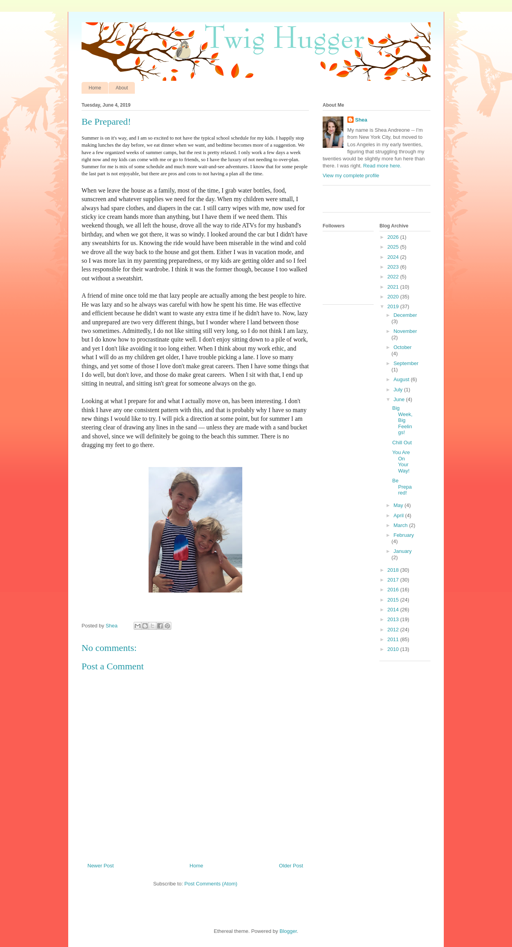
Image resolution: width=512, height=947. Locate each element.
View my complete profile (351, 175)
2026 (393, 237)
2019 (393, 306)
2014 (393, 610)
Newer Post (100, 866)
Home (95, 88)
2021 (393, 287)
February (404, 535)
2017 (393, 580)
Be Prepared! (402, 487)
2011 (393, 639)
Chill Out (402, 442)
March (401, 525)
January (403, 551)
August (402, 379)
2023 (393, 267)
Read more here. (382, 166)
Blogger (288, 931)
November (405, 331)
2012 (393, 630)
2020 (393, 297)
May (399, 505)
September (406, 363)
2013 (393, 619)
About (122, 88)
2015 (393, 600)
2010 (393, 649)
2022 (393, 277)
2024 (393, 257)
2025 (393, 247)
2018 (393, 570)
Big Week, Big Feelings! (402, 420)
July (399, 390)
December (405, 315)
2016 (393, 590)
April (399, 515)
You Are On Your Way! (401, 461)
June (400, 399)
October (403, 347)
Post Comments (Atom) (210, 884)
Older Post (291, 866)
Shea (361, 120)
